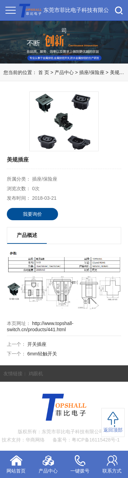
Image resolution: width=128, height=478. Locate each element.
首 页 (43, 72)
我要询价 (32, 214)
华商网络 (35, 439)
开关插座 (36, 344)
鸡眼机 (36, 373)
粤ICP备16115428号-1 (95, 439)
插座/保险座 (92, 72)
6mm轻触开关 (42, 353)
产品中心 (64, 72)
